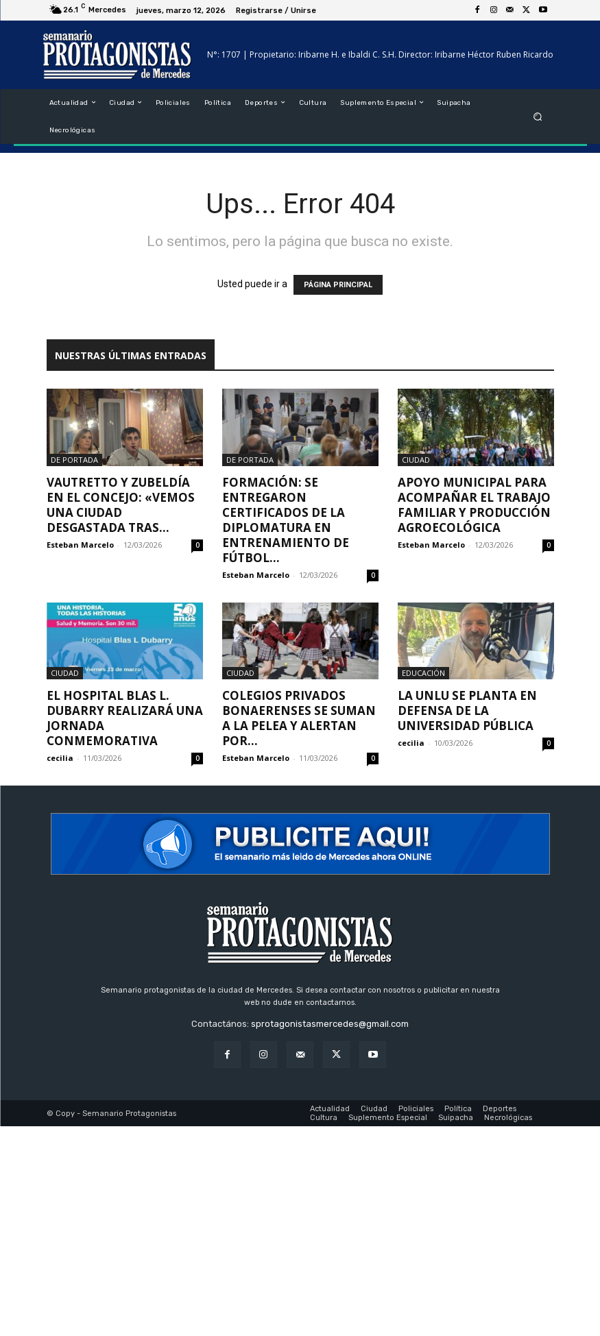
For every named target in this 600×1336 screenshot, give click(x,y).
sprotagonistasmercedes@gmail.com (330, 1024)
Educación (423, 673)
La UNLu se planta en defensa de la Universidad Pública (467, 710)
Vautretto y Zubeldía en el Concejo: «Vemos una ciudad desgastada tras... (121, 504)
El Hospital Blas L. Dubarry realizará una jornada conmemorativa (125, 718)
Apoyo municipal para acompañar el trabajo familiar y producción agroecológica (474, 504)
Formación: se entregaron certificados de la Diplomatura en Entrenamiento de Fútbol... (285, 520)
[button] (537, 116)
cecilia (60, 758)
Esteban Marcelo (80, 544)
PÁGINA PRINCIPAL (338, 284)
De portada (74, 459)
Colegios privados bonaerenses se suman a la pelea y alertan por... (299, 718)
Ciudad (416, 459)
